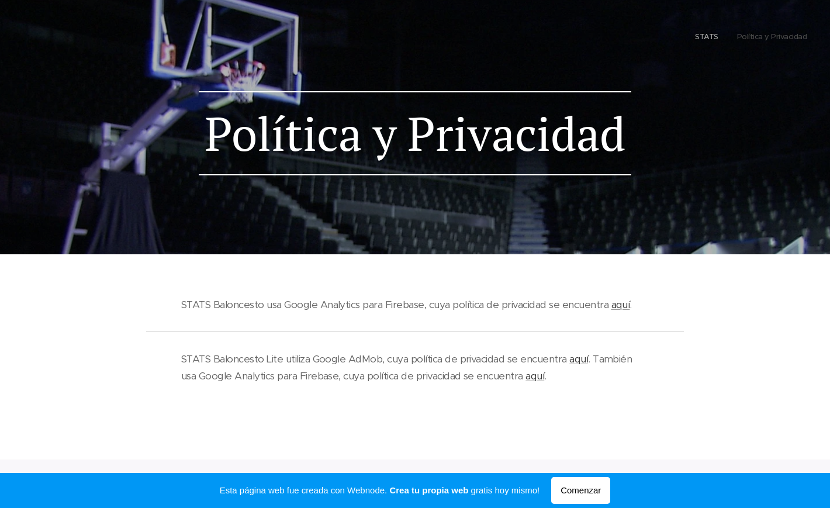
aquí (620, 304)
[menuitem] (791, 38)
